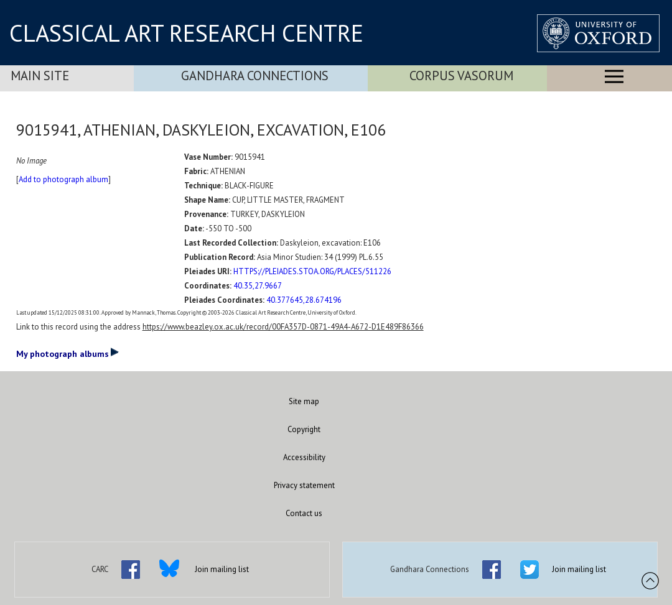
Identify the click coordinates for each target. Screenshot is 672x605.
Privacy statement (304, 485)
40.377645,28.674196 (304, 300)
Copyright (303, 429)
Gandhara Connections (255, 75)
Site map (304, 401)
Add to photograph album (63, 179)
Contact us (304, 513)
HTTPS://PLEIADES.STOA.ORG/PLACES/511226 (312, 271)
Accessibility (304, 457)
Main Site (40, 75)
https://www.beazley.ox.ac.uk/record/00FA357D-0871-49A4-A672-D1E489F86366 (283, 326)
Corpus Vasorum (461, 75)
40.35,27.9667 (257, 285)
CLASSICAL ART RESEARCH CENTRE (186, 32)
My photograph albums (67, 353)
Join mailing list (222, 569)
